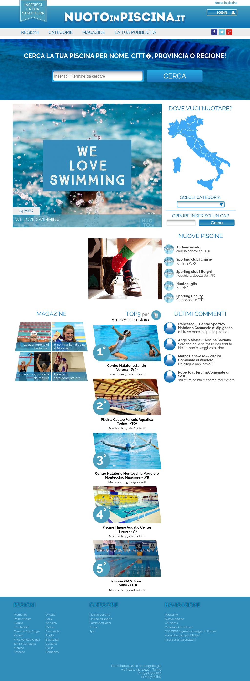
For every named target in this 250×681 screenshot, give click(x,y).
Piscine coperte (99, 614)
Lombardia (21, 627)
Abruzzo (51, 623)
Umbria (51, 614)
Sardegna (52, 652)
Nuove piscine (174, 619)
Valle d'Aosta (22, 619)
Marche (19, 648)
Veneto (18, 635)
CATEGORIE (61, 32)
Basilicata (52, 639)
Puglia (50, 635)
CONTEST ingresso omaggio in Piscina (191, 631)
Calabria (51, 643)
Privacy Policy (151, 677)
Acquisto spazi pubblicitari (182, 635)
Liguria (18, 623)
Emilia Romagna (25, 643)
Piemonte (20, 614)
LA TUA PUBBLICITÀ (135, 32)
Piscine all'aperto (100, 619)
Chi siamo (171, 623)
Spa (91, 631)
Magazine (171, 614)
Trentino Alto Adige (27, 631)
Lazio (49, 619)
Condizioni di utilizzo (178, 627)
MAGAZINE (93, 32)
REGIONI (30, 32)
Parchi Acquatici (100, 623)
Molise (50, 627)
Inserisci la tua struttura (180, 639)
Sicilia (49, 648)
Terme (93, 627)
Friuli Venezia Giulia (27, 639)
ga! (159, 666)
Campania (52, 631)
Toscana (19, 652)
